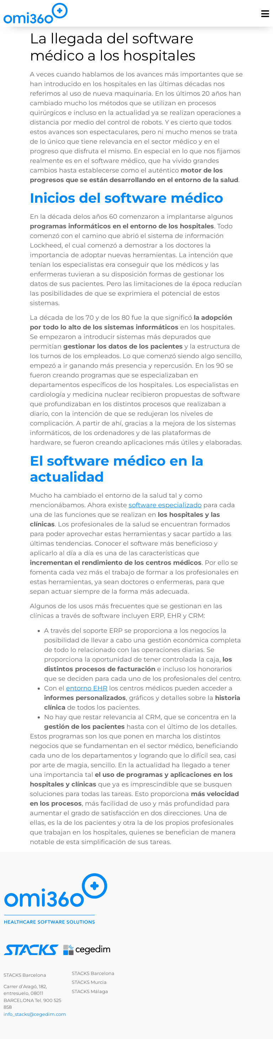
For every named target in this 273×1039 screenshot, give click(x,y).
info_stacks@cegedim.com (35, 1014)
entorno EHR (86, 688)
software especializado (165, 505)
